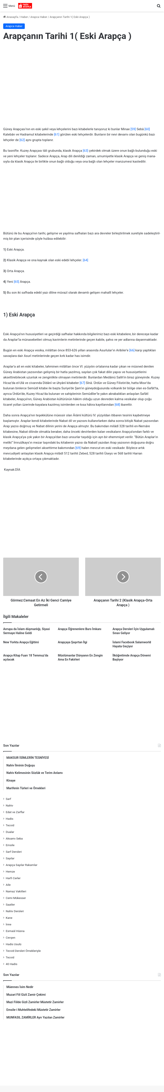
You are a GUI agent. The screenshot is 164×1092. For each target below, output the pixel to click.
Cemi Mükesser (16, 898)
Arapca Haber (38, 17)
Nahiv (9, 805)
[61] (56, 134)
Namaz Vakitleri (16, 891)
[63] (85, 151)
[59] (133, 129)
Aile (8, 884)
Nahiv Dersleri (15, 911)
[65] (16, 282)
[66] (132, 350)
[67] (82, 383)
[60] (147, 129)
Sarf (8, 799)
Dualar (10, 832)
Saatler (10, 904)
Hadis (9, 818)
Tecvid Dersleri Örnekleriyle (23, 950)
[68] (117, 405)
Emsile (10, 845)
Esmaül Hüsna (15, 931)
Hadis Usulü (13, 944)
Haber (24, 17)
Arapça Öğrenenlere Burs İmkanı (79, 629)
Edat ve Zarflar (15, 812)
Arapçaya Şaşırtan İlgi (72, 642)
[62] (22, 140)
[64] (85, 260)
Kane (9, 917)
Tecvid (10, 825)
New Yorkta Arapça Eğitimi (21, 642)
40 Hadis (11, 964)
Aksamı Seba (14, 838)
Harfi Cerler (13, 878)
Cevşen (10, 937)
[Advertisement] (82, 79)
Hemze (10, 871)
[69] (78, 448)
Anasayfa (10, 17)
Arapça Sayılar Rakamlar (21, 865)
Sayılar (10, 858)
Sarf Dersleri (14, 851)
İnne (8, 924)
